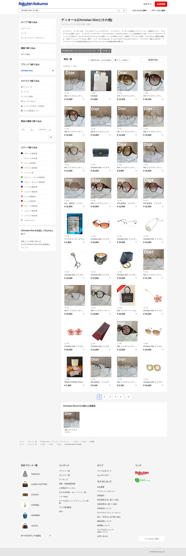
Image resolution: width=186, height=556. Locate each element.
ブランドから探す (158, 10)
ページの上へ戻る (151, 539)
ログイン (147, 4)
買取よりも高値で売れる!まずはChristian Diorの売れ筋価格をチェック (37, 244)
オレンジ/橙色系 (37, 206)
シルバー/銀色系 (37, 211)
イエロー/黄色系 (37, 192)
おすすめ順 (107, 60)
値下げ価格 (37, 54)
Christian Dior (37, 71)
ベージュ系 (37, 173)
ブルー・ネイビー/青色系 (37, 182)
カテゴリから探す (139, 10)
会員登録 (161, 4)
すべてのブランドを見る (31, 536)
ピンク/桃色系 (37, 196)
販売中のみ (94, 60)
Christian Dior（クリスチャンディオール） (80, 51)
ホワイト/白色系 (37, 158)
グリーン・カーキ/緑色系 (37, 177)
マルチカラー (37, 220)
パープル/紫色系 (37, 187)
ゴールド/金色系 (37, 215)
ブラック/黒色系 (37, 153)
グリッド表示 (121, 60)
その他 (106, 51)
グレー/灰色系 (37, 163)
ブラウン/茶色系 (37, 168)
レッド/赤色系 (37, 201)
